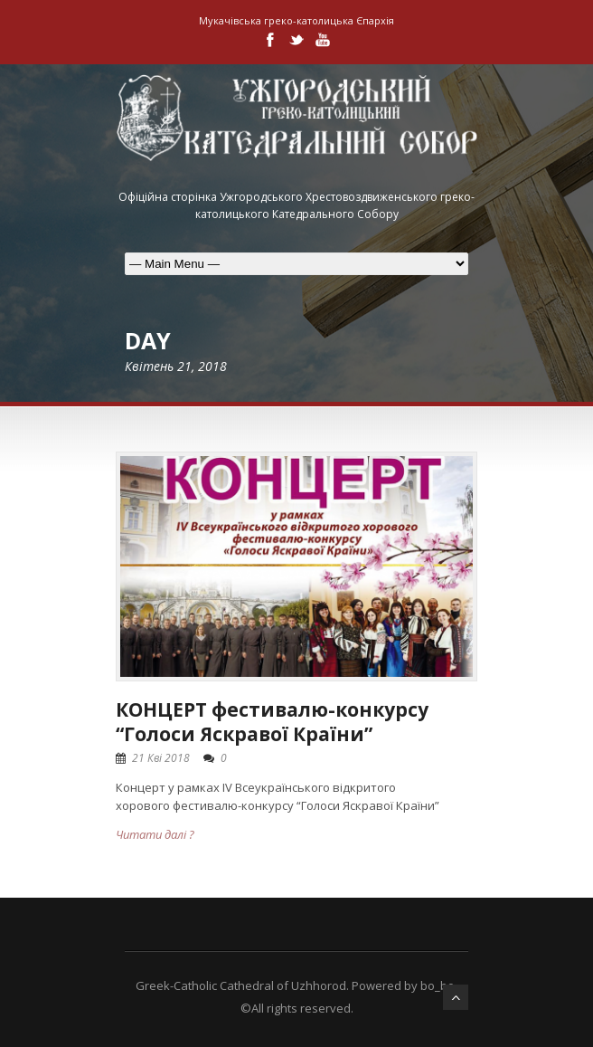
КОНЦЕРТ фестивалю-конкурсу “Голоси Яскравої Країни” (272, 722)
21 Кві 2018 (161, 758)
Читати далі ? (155, 834)
